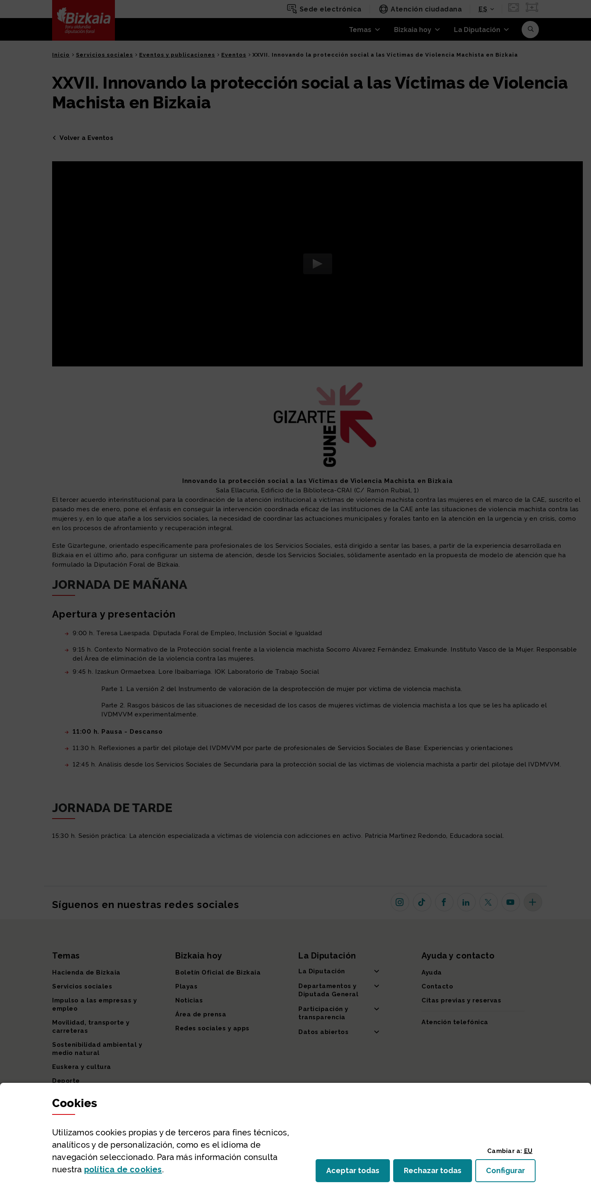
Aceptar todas (358, 1173)
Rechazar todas (438, 1173)
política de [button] (123, 1169)
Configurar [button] (511, 1173)
